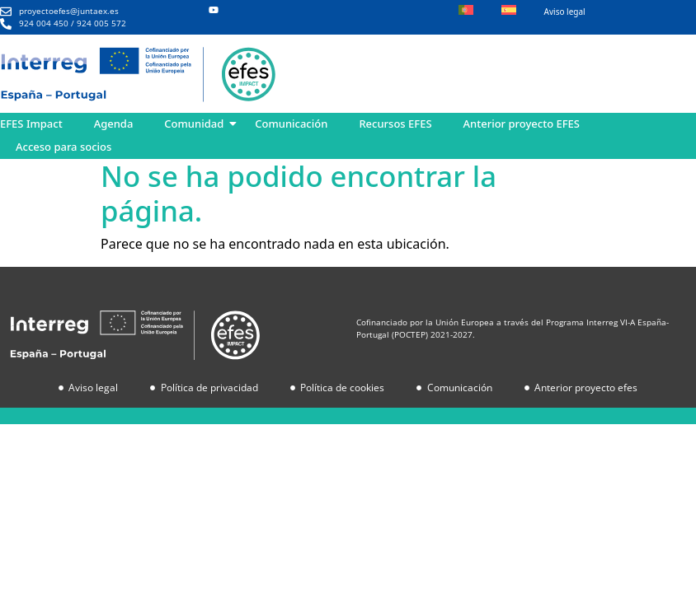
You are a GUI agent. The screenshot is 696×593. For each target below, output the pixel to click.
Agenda (114, 123)
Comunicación (291, 123)
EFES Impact (31, 123)
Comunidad (193, 123)
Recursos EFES (395, 123)
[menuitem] (466, 11)
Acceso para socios (63, 146)
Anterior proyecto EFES (521, 123)
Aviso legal (564, 11)
